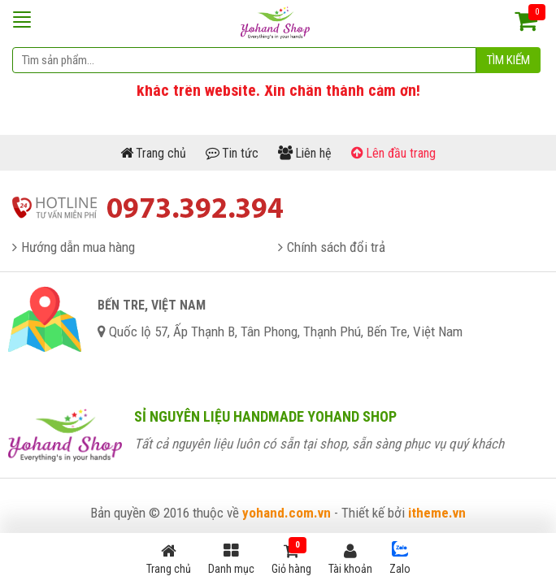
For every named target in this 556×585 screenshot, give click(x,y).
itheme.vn (437, 513)
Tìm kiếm (508, 60)
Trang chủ (168, 559)
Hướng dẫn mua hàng (78, 247)
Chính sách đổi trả (336, 247)
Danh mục (231, 559)
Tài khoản (350, 559)
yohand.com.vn (286, 513)
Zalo (399, 558)
